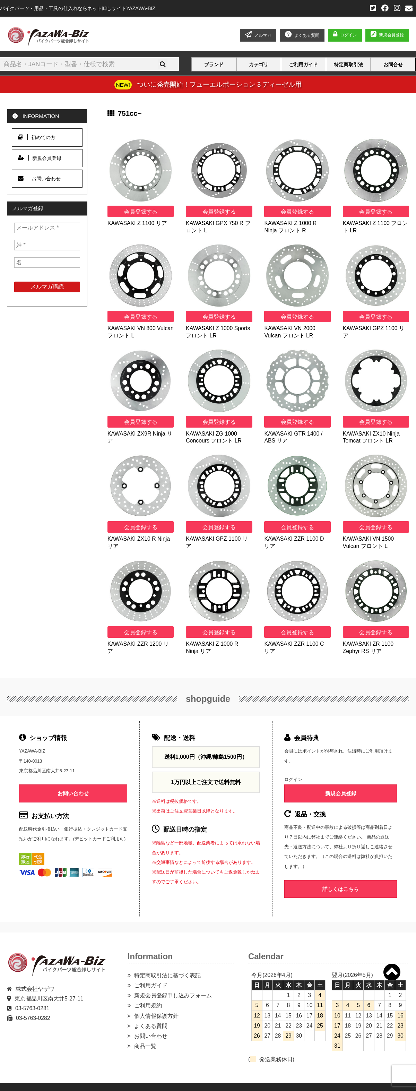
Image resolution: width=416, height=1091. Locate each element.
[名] (47, 262)
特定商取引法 (348, 65)
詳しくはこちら (340, 889)
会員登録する (140, 212)
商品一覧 (145, 1046)
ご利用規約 (148, 1005)
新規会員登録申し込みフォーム (173, 995)
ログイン (348, 35)
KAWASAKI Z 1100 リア (137, 223)
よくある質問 (150, 1026)
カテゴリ (258, 65)
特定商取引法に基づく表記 (167, 975)
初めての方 (36, 137)
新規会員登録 (387, 35)
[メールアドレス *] (47, 228)
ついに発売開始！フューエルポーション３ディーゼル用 (219, 84)
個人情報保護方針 (156, 1016)
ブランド (214, 65)
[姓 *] (47, 245)
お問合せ (393, 65)
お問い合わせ (39, 178)
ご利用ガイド (303, 65)
